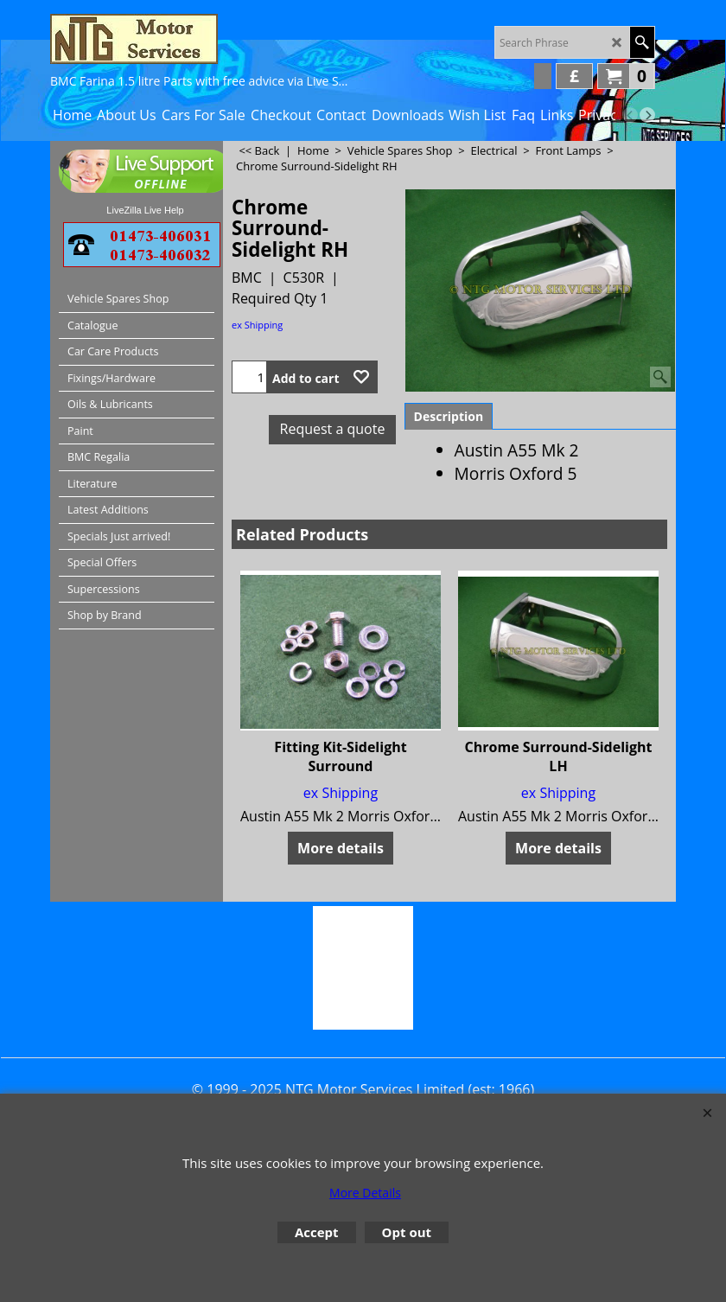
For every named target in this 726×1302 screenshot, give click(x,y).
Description (449, 416)
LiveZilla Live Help (144, 210)
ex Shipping (257, 324)
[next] (647, 115)
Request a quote (332, 428)
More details (340, 848)
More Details (365, 1192)
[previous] (630, 115)
